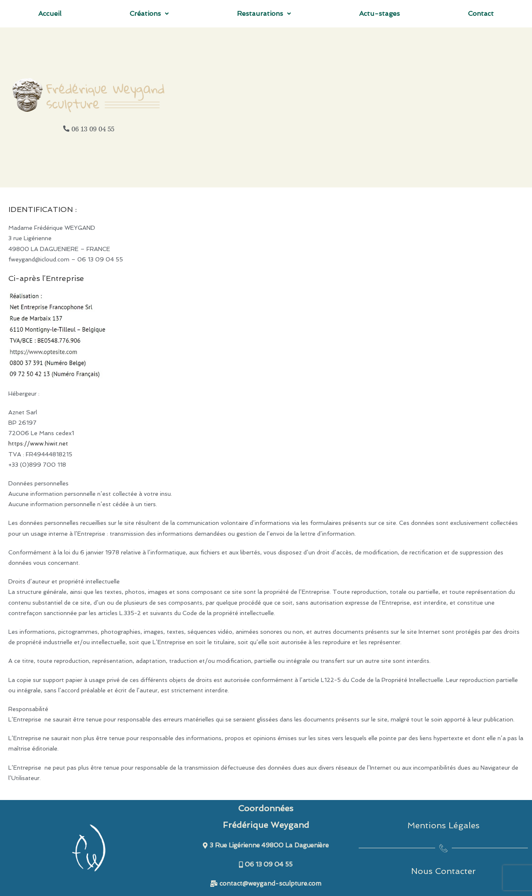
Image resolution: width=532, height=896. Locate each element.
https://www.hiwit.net (38, 443)
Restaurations (264, 13)
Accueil (50, 13)
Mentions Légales (443, 825)
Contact (481, 13)
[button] (149, 13)
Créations (149, 13)
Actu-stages (379, 13)
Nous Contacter (443, 871)
